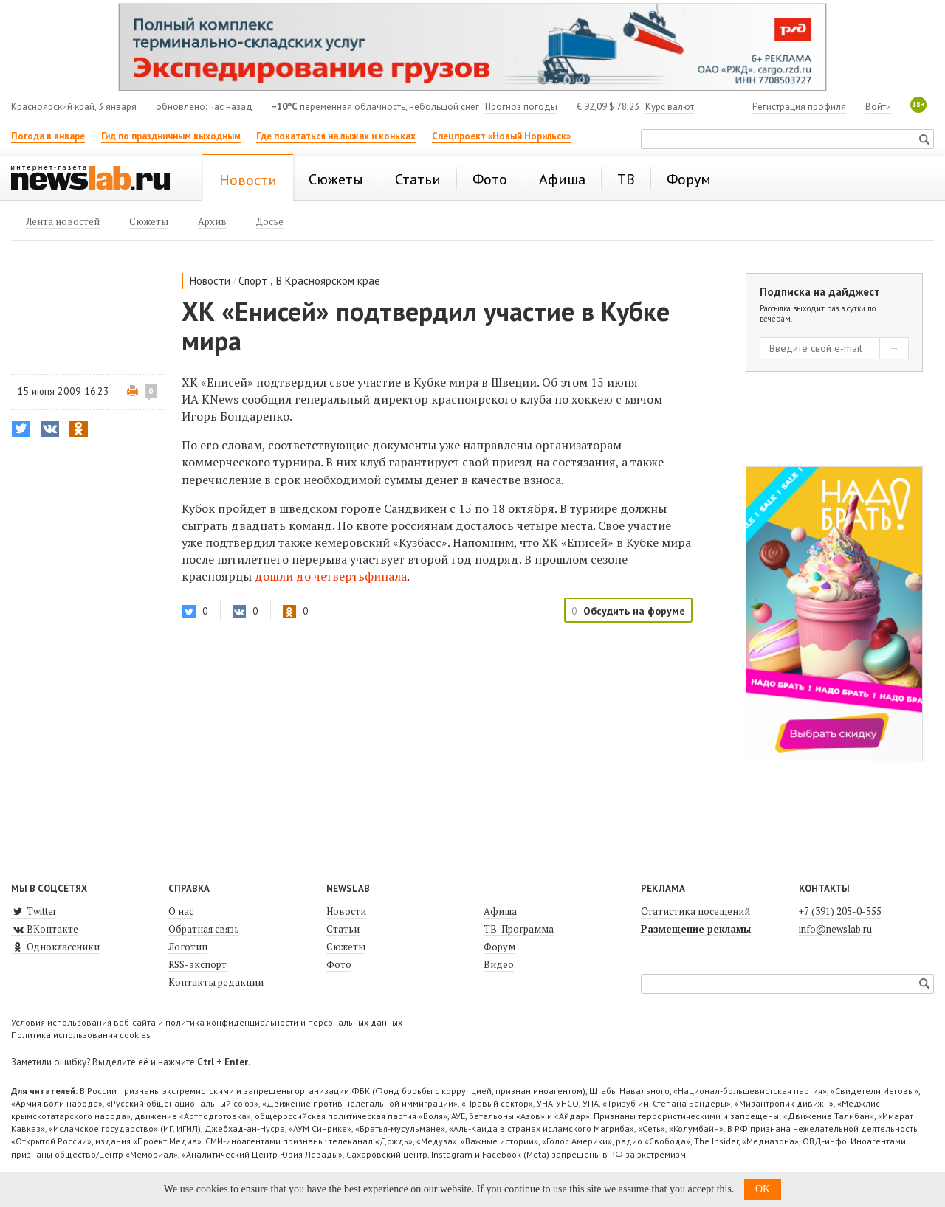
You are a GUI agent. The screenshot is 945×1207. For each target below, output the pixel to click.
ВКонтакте (44, 928)
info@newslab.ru (835, 928)
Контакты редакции (216, 982)
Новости (210, 281)
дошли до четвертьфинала (331, 576)
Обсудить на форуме (634, 611)
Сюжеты (345, 946)
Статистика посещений (695, 911)
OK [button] (762, 1188)
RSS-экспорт (197, 964)
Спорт (252, 281)
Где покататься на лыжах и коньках (336, 136)
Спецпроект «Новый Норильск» (501, 136)
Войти (878, 106)
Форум (499, 946)
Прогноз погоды (521, 106)
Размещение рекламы (696, 928)
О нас (180, 911)
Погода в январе (48, 136)
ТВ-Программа (519, 928)
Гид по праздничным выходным (171, 136)
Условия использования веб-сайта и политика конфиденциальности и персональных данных (206, 1022)
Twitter (34, 911)
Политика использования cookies (81, 1034)
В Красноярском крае (328, 281)
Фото (338, 964)
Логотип (187, 946)
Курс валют (669, 106)
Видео (499, 964)
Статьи (343, 928)
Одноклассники (55, 946)
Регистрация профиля (799, 106)
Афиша (500, 911)
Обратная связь (203, 928)
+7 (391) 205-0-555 (840, 911)
